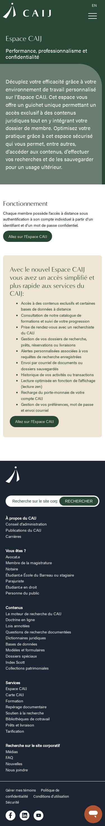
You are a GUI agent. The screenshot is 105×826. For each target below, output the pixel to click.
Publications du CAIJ (23, 530)
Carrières (13, 536)
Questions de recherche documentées (38, 632)
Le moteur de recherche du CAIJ (33, 613)
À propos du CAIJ (21, 518)
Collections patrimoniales (27, 668)
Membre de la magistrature (29, 562)
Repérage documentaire (26, 706)
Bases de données (21, 644)
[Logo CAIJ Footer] (13, 475)
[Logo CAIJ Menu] (27, 11)
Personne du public (22, 593)
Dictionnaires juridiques (26, 637)
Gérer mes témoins (21, 790)
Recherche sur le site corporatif (33, 745)
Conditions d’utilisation (51, 796)
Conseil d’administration (26, 524)
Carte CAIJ (15, 694)
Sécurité (12, 802)
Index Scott (15, 662)
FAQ (9, 757)
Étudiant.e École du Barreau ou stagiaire (40, 575)
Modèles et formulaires (25, 650)
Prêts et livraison (20, 725)
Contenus (14, 607)
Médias (12, 751)
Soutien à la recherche (25, 713)
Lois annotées (18, 625)
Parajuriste (15, 581)
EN (94, 5)
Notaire (12, 569)
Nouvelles (14, 763)
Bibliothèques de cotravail (28, 718)
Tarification (15, 731)
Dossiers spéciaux (21, 656)
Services (13, 682)
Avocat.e (13, 556)
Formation (14, 701)
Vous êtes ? (16, 550)
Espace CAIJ (16, 688)
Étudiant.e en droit (21, 587)
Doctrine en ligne (20, 619)
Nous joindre (17, 769)
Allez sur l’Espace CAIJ (27, 236)
